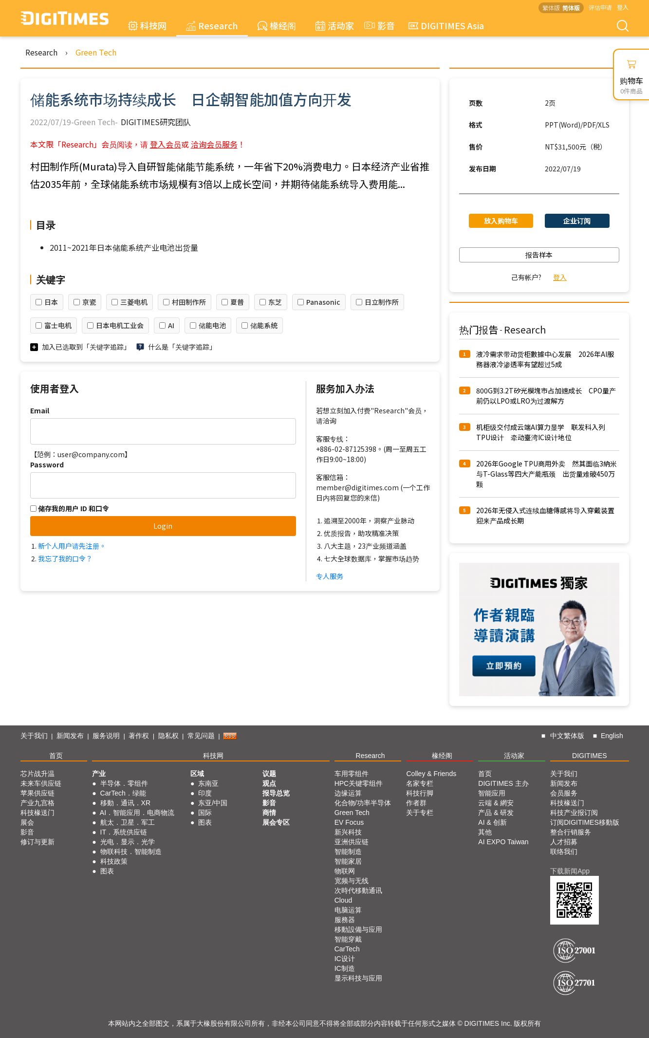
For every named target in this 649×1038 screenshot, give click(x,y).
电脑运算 (348, 910)
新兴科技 (348, 832)
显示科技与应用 (358, 978)
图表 (107, 871)
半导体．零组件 (124, 783)
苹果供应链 (37, 793)
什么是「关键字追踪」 (182, 347)
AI (171, 325)
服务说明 (106, 736)
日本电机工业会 (120, 325)
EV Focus (349, 822)
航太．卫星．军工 (127, 822)
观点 (269, 783)
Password (47, 464)
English (612, 736)
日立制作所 (382, 302)
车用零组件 (351, 774)
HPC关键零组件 (358, 783)
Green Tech (95, 52)
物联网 (344, 871)
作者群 (416, 803)
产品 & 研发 (496, 812)
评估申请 (600, 7)
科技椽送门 (37, 812)
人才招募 (563, 842)
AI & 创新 (492, 822)
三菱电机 (134, 302)
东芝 (275, 302)
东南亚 (208, 783)
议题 (269, 774)
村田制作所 (189, 302)
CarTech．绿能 (123, 793)
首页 (56, 756)
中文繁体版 (567, 736)
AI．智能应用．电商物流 (137, 812)
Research (212, 25)
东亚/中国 (212, 803)
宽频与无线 (351, 881)
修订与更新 (37, 842)
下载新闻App (570, 871)
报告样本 (539, 255)
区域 (197, 774)
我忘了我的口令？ (65, 558)
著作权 (139, 736)
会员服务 (563, 793)
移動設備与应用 (358, 929)
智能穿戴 (348, 939)
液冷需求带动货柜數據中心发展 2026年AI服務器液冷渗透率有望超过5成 (545, 359)
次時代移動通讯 (358, 890)
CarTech (347, 949)
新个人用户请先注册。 (72, 546)
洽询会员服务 (214, 144)
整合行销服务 (570, 832)
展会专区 (276, 822)
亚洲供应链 (351, 842)
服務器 (344, 920)
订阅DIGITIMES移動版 (584, 822)
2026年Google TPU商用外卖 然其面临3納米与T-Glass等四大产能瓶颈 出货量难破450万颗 (546, 474)
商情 (269, 812)
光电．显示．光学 (127, 842)
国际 (205, 812)
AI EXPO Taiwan (503, 842)
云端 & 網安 (496, 803)
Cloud (343, 900)
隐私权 (168, 736)
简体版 (571, 7)
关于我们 (34, 736)
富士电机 (58, 325)
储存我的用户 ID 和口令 (69, 508)
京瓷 (89, 302)
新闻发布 (70, 736)
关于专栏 (419, 812)
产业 (99, 774)
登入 (623, 7)
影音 (378, 25)
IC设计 (344, 959)
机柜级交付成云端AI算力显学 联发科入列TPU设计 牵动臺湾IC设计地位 (540, 432)
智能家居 (348, 861)
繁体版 (551, 7)
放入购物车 (501, 220)
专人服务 (329, 576)
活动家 (334, 25)
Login (162, 526)
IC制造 (344, 968)
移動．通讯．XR (125, 803)
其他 (485, 832)
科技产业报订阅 (574, 812)
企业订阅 (577, 220)
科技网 (147, 25)
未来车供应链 (40, 783)
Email (39, 410)
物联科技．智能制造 (131, 851)
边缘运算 (348, 793)
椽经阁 (277, 25)
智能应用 (491, 793)
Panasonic (323, 302)
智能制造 (348, 851)
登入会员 (165, 144)
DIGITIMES (589, 756)
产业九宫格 (37, 803)
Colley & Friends (431, 774)
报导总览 (276, 793)
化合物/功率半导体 (362, 803)
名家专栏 (419, 783)
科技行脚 (419, 793)
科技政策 (114, 861)
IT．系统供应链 (123, 832)
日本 (51, 302)
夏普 (237, 302)
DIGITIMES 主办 (503, 783)
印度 (205, 793)
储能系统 (264, 325)
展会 (27, 822)
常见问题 (201, 736)
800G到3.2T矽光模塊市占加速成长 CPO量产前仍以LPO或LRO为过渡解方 (546, 396)
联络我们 (563, 851)
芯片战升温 (37, 774)
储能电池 (212, 325)
